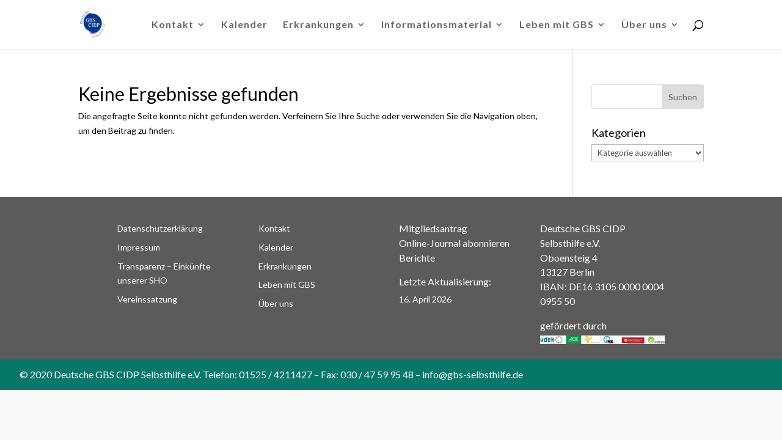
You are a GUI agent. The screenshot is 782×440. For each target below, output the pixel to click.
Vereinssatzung (147, 299)
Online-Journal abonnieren (454, 243)
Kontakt (173, 25)
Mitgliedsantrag (433, 228)
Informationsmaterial (436, 25)
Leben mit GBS (556, 25)
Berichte (417, 257)
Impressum (138, 247)
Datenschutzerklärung (160, 228)
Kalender (244, 25)
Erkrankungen (318, 25)
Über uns (644, 25)
